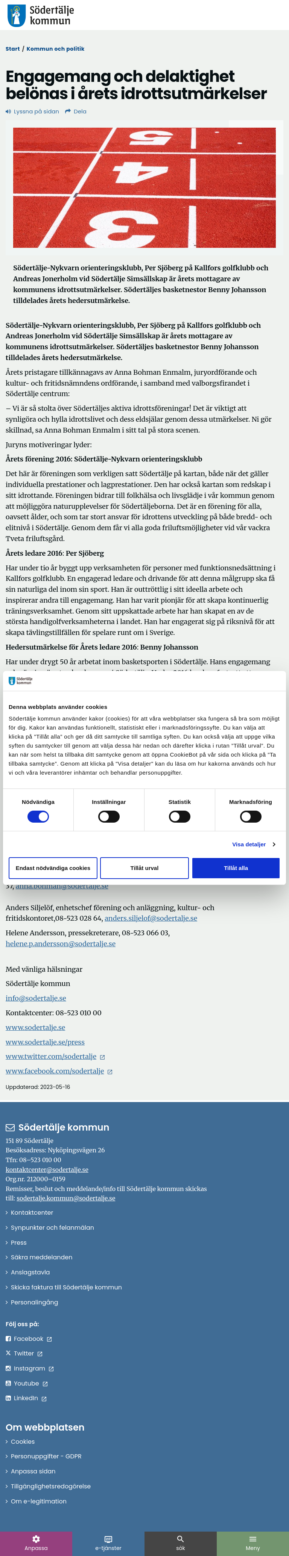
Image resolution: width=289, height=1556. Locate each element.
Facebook (28, 1338)
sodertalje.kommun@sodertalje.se (66, 1198)
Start (13, 49)
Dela (76, 111)
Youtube (26, 1383)
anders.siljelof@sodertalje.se (151, 918)
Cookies (23, 1441)
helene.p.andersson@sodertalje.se (61, 943)
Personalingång (34, 1302)
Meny (253, 1543)
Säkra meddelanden (41, 1257)
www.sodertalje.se (35, 1027)
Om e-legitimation (39, 1501)
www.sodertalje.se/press (45, 1042)
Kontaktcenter (32, 1212)
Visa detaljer (249, 844)
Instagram (29, 1368)
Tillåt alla (236, 868)
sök (180, 1543)
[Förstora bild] (144, 188)
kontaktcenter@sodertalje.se (47, 1169)
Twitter (24, 1353)
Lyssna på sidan (32, 111)
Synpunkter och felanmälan (52, 1227)
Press (19, 1242)
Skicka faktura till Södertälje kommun (66, 1287)
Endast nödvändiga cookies (53, 868)
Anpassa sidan (33, 1471)
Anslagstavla (30, 1272)
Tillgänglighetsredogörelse (51, 1486)
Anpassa (35, 1543)
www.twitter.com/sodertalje (51, 1056)
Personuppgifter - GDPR (46, 1456)
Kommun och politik (56, 49)
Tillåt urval (145, 868)
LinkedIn (26, 1398)
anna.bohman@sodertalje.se (62, 886)
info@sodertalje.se (36, 998)
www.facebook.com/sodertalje (55, 1071)
